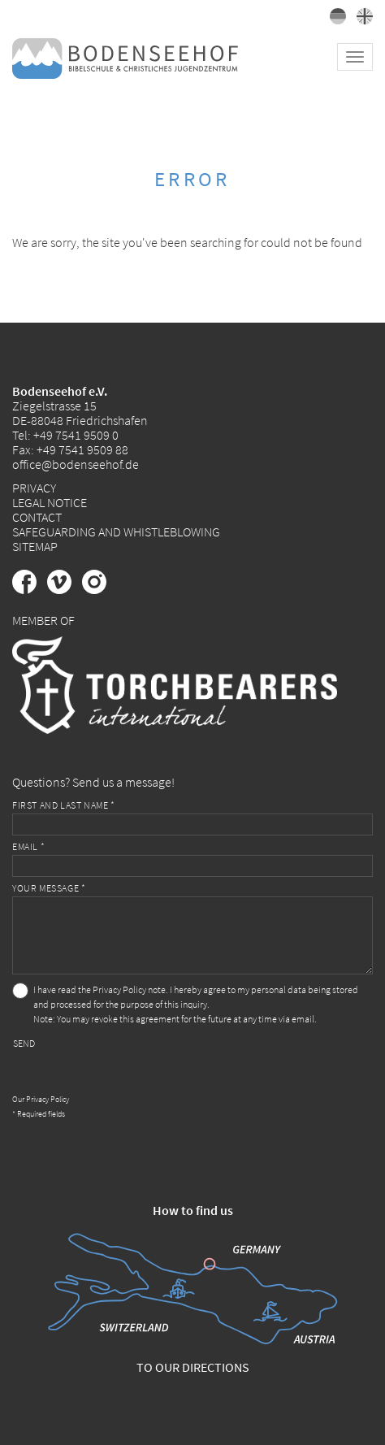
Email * (28, 846)
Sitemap (35, 546)
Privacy (34, 487)
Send (24, 1043)
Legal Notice (49, 502)
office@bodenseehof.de (75, 464)
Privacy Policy (119, 989)
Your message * (48, 888)
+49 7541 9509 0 (76, 435)
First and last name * (63, 805)
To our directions (192, 1367)
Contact (37, 517)
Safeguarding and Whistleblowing (116, 531)
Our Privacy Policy (40, 1099)
